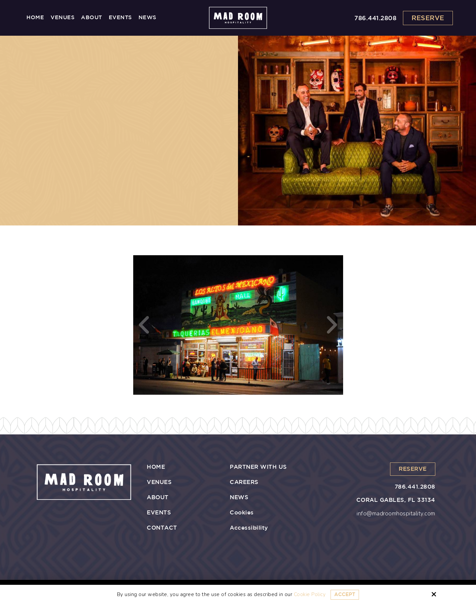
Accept (344, 594)
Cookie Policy (310, 594)
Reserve (428, 18)
